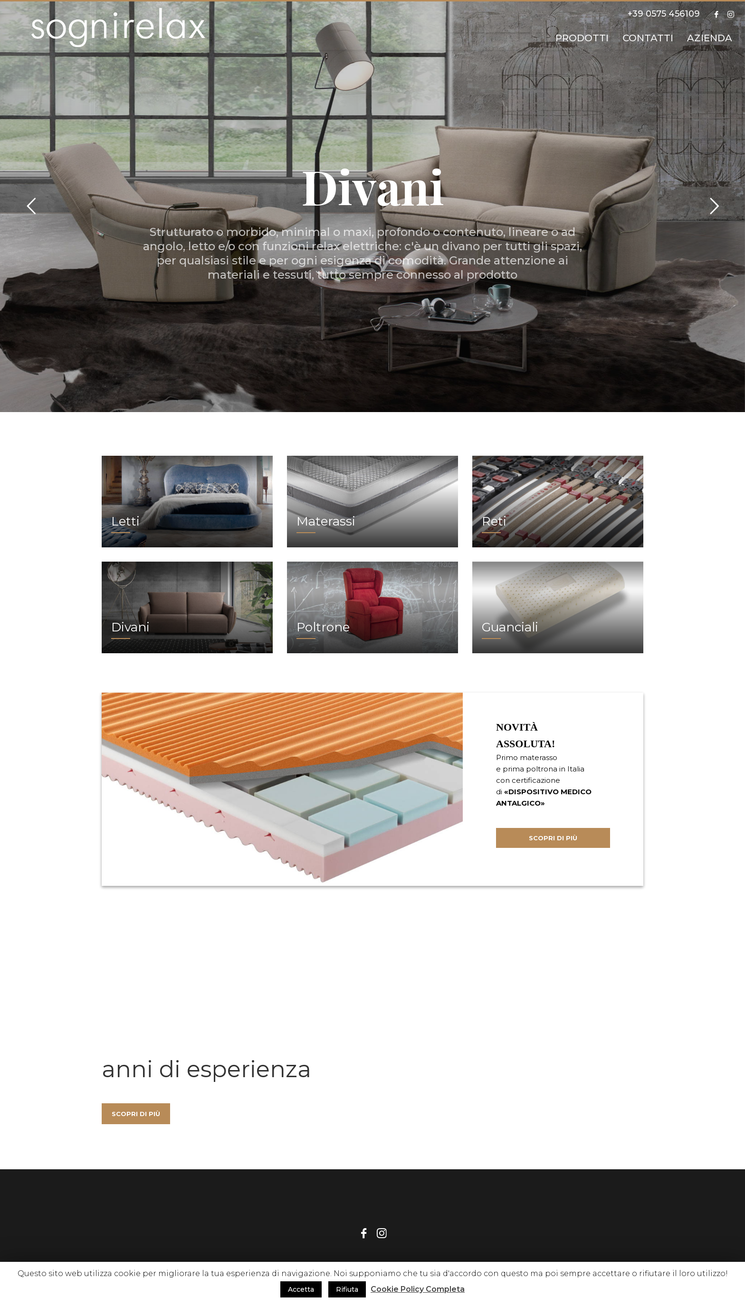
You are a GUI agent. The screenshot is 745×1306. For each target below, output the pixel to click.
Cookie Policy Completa (418, 1289)
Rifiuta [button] (347, 1289)
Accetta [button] (301, 1289)
